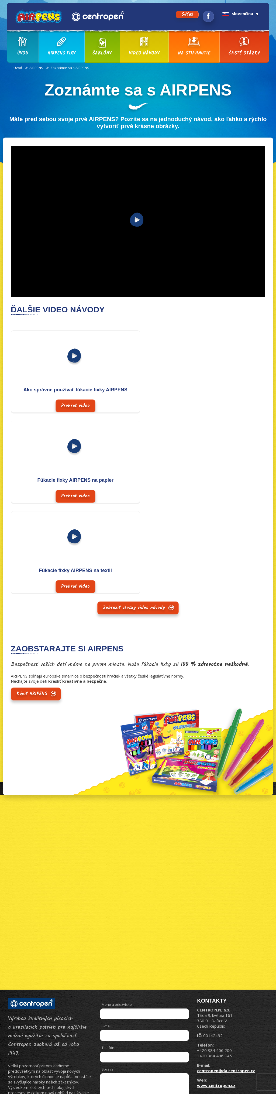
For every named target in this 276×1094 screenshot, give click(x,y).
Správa (107, 978)
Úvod (23, 46)
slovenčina (237, 13)
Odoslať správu (161, 1038)
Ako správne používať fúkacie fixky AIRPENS (72, 389)
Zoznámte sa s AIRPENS (69, 67)
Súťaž (187, 14)
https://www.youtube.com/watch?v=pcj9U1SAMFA (59, 148)
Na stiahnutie (194, 46)
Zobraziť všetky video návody (134, 517)
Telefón (108, 957)
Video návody (144, 46)
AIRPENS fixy (61, 46)
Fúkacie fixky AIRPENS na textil (71, 480)
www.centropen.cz (216, 995)
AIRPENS (36, 67)
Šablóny (102, 46)
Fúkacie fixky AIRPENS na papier (202, 389)
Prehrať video (71, 357)
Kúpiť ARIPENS (31, 603)
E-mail (106, 935)
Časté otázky (244, 46)
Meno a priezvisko (117, 914)
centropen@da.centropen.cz (226, 980)
